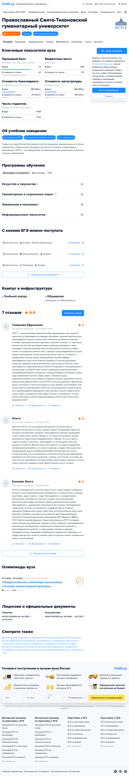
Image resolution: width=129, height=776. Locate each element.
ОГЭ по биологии (109, 734)
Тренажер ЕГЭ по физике (13, 757)
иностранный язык (43, 242)
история (26, 242)
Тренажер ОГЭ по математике (43, 733)
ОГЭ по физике (108, 742)
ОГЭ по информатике (110, 738)
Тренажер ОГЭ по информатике (43, 751)
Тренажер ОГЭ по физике (47, 757)
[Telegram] (120, 771)
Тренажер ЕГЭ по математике (10, 733)
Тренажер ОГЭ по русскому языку (47, 726)
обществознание (31, 254)
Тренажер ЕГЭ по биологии (14, 746)
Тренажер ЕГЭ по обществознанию (10, 740)
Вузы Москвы (8, 637)
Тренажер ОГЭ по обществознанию (43, 740)
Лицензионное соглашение (36, 771)
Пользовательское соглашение (65, 771)
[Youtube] (125, 771)
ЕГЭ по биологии (75, 734)
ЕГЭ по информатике (77, 738)
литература (28, 265)
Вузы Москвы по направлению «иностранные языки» (39, 637)
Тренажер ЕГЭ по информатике (10, 751)
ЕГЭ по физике (74, 742)
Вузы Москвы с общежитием (70, 650)
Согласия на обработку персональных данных (77, 706)
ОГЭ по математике (110, 726)
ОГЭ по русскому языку (112, 722)
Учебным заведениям (12, 771)
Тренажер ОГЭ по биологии (48, 746)
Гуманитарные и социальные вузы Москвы (36, 650)
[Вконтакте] (115, 771)
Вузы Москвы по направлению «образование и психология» (43, 644)
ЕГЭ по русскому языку (78, 722)
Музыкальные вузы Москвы (23, 641)
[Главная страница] (8, 4)
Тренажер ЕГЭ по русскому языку (14, 726)
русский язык (12, 242)
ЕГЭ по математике (76, 726)
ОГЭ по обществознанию (112, 730)
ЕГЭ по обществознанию (79, 730)
